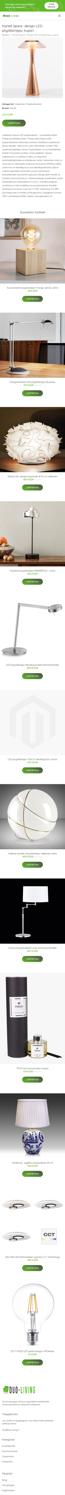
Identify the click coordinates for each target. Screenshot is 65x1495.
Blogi (4, 1480)
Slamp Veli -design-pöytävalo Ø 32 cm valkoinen (32, 476)
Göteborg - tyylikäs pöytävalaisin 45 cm (32, 1162)
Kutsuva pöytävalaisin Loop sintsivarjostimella (32, 947)
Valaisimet (20, 104)
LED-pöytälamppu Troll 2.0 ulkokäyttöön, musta (32, 759)
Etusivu (5, 35)
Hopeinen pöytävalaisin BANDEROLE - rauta (32, 570)
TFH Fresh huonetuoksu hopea (32, 1068)
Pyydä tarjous (51, 5)
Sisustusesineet (9, 1451)
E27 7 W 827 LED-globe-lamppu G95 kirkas (32, 1351)
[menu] (59, 16)
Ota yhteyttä (8, 1485)
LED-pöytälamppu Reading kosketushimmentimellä (32, 664)
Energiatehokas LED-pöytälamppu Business (32, 382)
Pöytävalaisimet (34, 104)
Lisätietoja (14, 123)
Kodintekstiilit (8, 1446)
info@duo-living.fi (10, 1430)
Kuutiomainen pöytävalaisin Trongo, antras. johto (32, 287)
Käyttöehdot (8, 1490)
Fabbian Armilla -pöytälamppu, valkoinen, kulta (32, 853)
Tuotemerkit (8, 1456)
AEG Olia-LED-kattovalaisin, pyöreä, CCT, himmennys (32, 1257)
